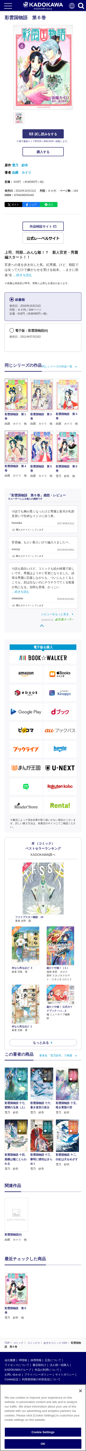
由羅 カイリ (21, 172)
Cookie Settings (42, 1432)
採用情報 (36, 1360)
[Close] (80, 1391)
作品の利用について (47, 1369)
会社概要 (10, 1360)
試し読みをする (43, 134)
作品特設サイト (43, 226)
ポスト (15, 204)
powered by (57, 620)
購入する (43, 152)
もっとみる (41, 1043)
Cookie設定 (12, 1379)
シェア (33, 204)
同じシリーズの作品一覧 (57, 366)
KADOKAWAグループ (18, 1369)
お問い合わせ (13, 1374)
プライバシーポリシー (38, 1374)
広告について (53, 1360)
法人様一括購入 (59, 1365)
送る (50, 204)
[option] (17, 1220)
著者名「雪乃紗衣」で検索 (55, 1055)
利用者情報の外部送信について (41, 1379)
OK (43, 1444)
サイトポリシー (65, 1374)
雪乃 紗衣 (20, 165)
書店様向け (39, 1365)
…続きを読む (22, 275)
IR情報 (23, 1360)
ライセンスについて (17, 1365)
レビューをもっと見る (55, 614)
